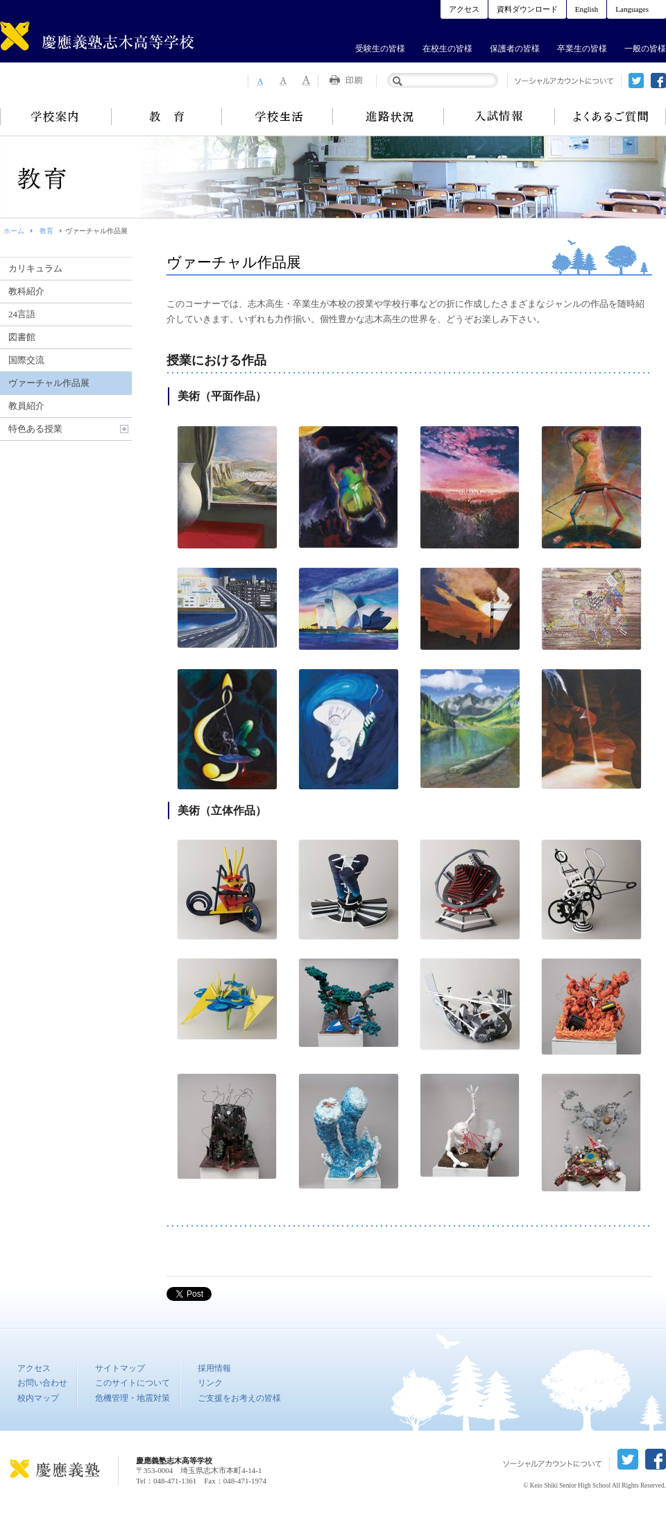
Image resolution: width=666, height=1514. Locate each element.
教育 (166, 116)
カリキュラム (35, 268)
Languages (632, 9)
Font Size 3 (306, 80)
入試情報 (499, 116)
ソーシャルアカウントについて (564, 81)
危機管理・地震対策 (132, 1398)
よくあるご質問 (610, 116)
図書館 (21, 337)
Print (347, 80)
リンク (210, 1383)
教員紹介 (26, 406)
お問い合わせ (42, 1383)
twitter (636, 80)
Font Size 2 (283, 80)
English (587, 9)
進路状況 (388, 116)
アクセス (464, 9)
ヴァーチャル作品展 (48, 383)
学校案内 (55, 116)
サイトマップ (120, 1368)
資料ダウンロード (527, 9)
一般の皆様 (645, 48)
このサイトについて (132, 1383)
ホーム (13, 231)
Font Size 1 (259, 80)
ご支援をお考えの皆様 (239, 1398)
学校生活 (277, 116)
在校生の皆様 (447, 48)
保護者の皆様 (515, 48)
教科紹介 (26, 291)
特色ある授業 (35, 428)
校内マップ (38, 1398)
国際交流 (26, 360)
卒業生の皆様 (582, 48)
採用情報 (214, 1368)
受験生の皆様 (380, 48)
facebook (658, 80)
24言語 (21, 314)
